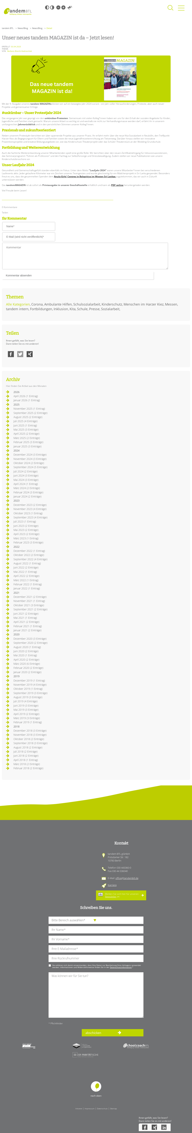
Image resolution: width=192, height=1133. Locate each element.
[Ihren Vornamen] (96, 939)
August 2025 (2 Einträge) (28, 417)
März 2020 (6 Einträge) (27, 663)
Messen (171, 304)
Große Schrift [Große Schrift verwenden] (63, 7)
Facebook (11, 354)
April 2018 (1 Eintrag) (26, 760)
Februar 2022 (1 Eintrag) (28, 584)
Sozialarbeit (110, 309)
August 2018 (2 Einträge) (28, 747)
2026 (17, 392)
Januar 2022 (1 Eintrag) (27, 588)
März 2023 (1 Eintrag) (26, 538)
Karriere (112, 885)
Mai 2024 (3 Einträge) (26, 480)
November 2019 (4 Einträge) (30, 684)
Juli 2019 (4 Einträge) (26, 701)
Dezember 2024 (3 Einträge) (30, 454)
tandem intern (17, 309)
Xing (30, 354)
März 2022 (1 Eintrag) (26, 580)
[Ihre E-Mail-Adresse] (96, 948)
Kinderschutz (112, 304)
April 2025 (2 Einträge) (26, 433)
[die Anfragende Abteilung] (96, 920)
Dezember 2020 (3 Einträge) (30, 638)
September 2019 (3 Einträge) (30, 693)
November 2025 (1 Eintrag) (29, 408)
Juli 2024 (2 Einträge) (26, 471)
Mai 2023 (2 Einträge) (26, 530)
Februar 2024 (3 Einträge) (28, 492)
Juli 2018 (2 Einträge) (26, 751)
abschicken (93, 1033)
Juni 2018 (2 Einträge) (26, 755)
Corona (37, 304)
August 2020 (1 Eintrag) (27, 647)
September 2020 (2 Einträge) (30, 643)
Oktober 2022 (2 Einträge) (29, 555)
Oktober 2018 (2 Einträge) (29, 739)
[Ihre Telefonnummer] (96, 958)
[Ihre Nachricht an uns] (96, 995)
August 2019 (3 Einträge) (28, 697)
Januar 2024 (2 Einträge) (27, 496)
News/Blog (23, 28)
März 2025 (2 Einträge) (27, 438)
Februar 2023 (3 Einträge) (28, 542)
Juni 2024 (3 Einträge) (26, 475)
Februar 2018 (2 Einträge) (28, 768)
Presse (94, 309)
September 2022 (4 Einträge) (30, 559)
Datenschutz (102, 1108)
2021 (17, 592)
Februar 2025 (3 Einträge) (28, 442)
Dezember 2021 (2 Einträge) (30, 597)
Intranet (78, 1108)
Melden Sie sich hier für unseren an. (122, 895)
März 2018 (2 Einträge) (27, 764)
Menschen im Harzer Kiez (144, 304)
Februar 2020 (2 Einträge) (28, 668)
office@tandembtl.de (127, 878)
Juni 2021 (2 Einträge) (26, 613)
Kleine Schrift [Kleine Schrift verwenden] (58, 7)
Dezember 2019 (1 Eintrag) (29, 680)
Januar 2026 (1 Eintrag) (27, 400)
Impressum (89, 1108)
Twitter (20, 354)
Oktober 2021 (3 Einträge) (29, 605)
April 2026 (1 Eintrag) (26, 396)
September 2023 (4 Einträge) (30, 517)
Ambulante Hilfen (58, 304)
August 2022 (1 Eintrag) (27, 563)
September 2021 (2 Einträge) (30, 609)
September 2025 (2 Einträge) (30, 413)
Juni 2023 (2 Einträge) (26, 526)
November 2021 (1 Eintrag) (29, 601)
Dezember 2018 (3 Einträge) (30, 730)
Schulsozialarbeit (86, 304)
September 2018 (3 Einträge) (30, 743)
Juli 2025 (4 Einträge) (26, 421)
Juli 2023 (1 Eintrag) (25, 521)
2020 (17, 634)
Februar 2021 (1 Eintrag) (28, 626)
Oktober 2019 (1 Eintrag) (28, 688)
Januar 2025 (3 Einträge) (27, 446)
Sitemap (113, 1108)
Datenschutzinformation (121, 967)
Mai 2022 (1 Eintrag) (25, 572)
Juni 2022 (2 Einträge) (26, 567)
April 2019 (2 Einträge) (26, 714)
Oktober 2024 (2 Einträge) (29, 463)
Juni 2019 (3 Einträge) (26, 705)
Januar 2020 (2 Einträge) (27, 672)
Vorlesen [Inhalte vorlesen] (70, 7)
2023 (17, 500)
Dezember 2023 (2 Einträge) (30, 505)
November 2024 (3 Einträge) (30, 459)
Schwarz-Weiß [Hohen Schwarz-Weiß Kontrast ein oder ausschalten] (47, 7)
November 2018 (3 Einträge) (30, 734)
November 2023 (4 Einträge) (30, 509)
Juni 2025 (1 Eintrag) (25, 425)
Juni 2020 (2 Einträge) (26, 651)
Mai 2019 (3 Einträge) (26, 709)
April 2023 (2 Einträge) (26, 534)
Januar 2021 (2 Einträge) (27, 630)
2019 (17, 676)
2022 (17, 546)
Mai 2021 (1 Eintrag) (25, 617)
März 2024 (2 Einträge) (27, 488)
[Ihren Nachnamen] (96, 929)
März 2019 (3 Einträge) (27, 718)
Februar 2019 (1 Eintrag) (28, 722)
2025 (17, 404)
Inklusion (61, 309)
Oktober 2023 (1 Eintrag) (28, 513)
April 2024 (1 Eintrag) (26, 484)
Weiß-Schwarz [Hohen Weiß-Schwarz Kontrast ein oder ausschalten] (52, 7)
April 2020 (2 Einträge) (26, 659)
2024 (17, 450)
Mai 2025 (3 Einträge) (26, 429)
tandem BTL (8, 28)
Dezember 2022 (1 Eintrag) (29, 551)
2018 (17, 726)
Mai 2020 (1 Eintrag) (25, 655)
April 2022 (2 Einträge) (26, 576)
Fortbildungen (41, 309)
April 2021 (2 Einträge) (26, 622)
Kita (73, 309)
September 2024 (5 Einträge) (30, 467)
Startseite (18, 11)
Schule (82, 309)
